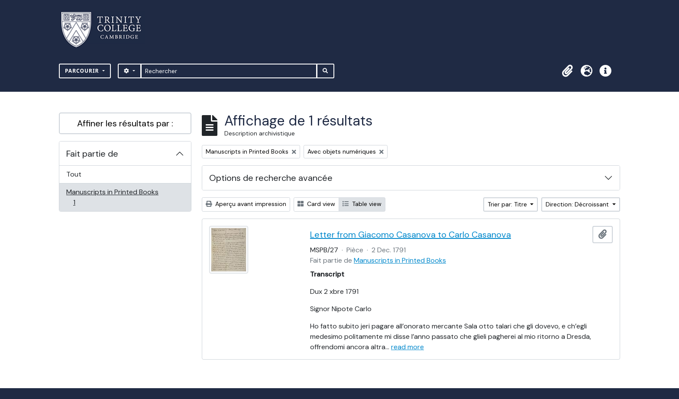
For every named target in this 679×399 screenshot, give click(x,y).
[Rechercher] (229, 71)
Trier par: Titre (508, 204)
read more (407, 346)
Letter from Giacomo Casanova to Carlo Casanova (410, 234)
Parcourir (83, 70)
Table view (362, 204)
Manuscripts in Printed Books (112, 197)
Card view (316, 204)
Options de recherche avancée (271, 177)
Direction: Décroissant (578, 204)
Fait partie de (92, 153)
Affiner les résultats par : (125, 123)
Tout (73, 174)
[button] (567, 70)
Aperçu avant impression (246, 204)
